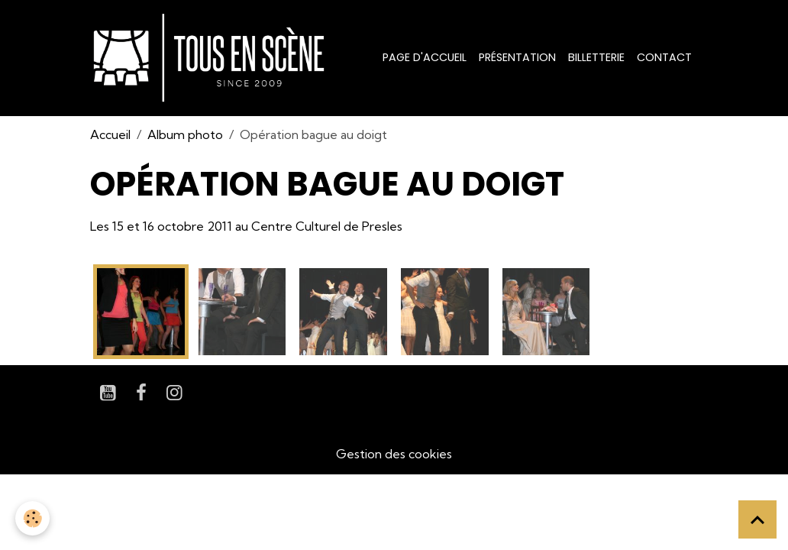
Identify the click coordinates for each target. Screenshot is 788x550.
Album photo (185, 134)
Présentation (517, 57)
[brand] (212, 58)
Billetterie (596, 57)
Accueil (110, 134)
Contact (664, 57)
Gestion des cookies (394, 453)
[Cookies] (32, 518)
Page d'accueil (425, 57)
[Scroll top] (757, 519)
